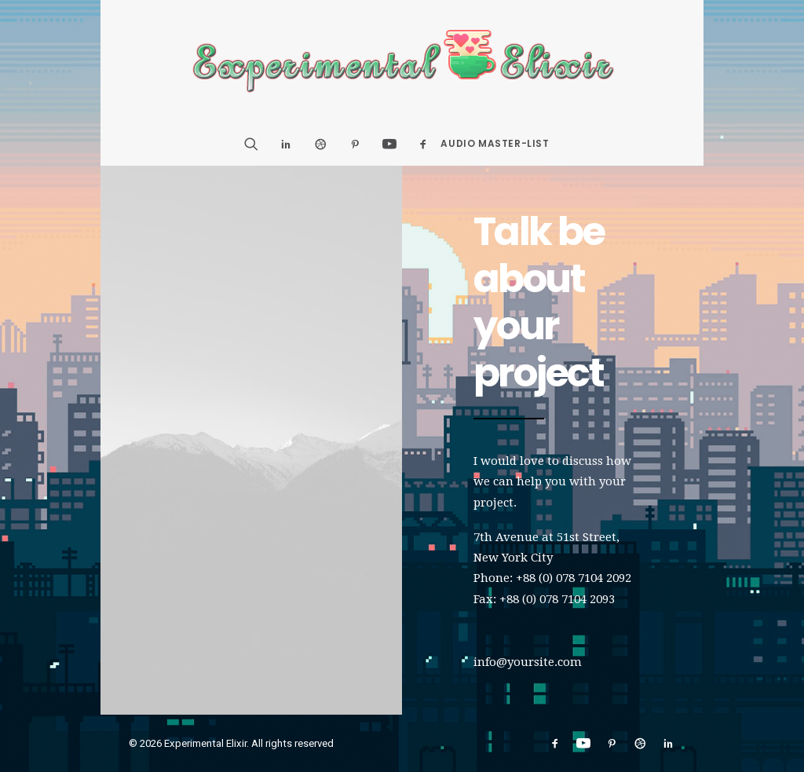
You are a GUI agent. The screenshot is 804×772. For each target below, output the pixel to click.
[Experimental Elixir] (402, 61)
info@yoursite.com (527, 662)
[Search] (256, 144)
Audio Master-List (494, 143)
